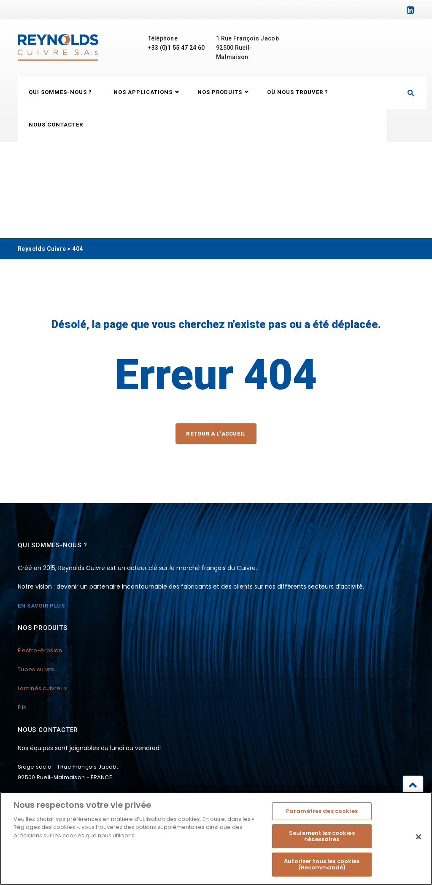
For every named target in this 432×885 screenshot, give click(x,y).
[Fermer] (418, 841)
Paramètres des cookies (322, 815)
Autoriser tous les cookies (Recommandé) (321, 868)
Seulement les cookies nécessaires (322, 840)
